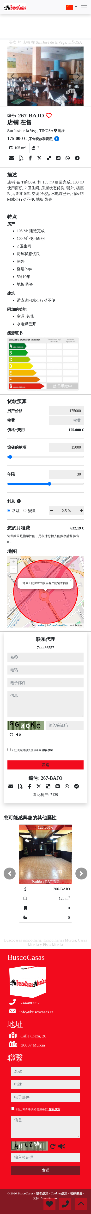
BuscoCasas (26, 1193)
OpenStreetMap (58, 625)
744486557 (45, 648)
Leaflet (41, 625)
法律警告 (76, 1193)
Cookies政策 (59, 1193)
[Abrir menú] (84, 7)
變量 (32, 511)
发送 (45, 765)
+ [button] (13, 562)
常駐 (16, 511)
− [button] (13, 569)
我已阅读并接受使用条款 (32, 750)
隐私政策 (47, 750)
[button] (10, 873)
